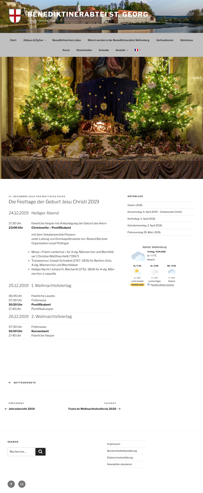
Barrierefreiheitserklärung (122, 450)
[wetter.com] (137, 285)
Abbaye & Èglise (34, 40)
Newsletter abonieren (119, 464)
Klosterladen (84, 50)
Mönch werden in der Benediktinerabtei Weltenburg (119, 40)
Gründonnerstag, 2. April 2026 (145, 225)
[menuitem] (137, 50)
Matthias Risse (53, 196)
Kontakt (122, 50)
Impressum (113, 443)
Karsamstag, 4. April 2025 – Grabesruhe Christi (155, 211)
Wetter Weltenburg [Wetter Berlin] (154, 247)
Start (13, 40)
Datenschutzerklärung (120, 457)
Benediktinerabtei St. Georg (88, 14)
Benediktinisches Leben (66, 40)
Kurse (66, 50)
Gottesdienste (164, 40)
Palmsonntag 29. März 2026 (144, 232)
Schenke (104, 50)
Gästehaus (186, 40)
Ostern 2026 (135, 205)
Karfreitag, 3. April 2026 (141, 218)
